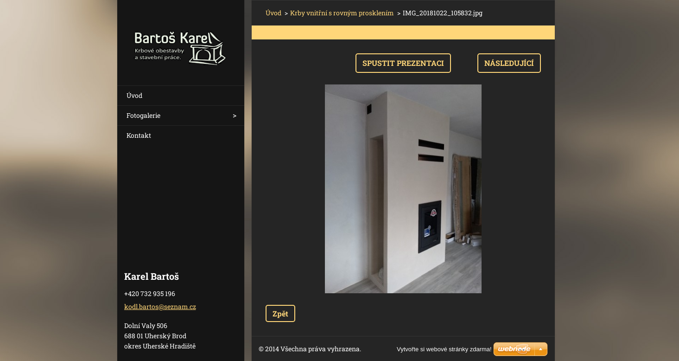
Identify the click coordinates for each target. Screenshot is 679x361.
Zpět (280, 313)
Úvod (134, 95)
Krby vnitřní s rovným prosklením (342, 12)
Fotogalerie (143, 115)
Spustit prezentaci (403, 63)
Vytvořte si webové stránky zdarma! (444, 349)
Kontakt (139, 135)
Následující (509, 63)
